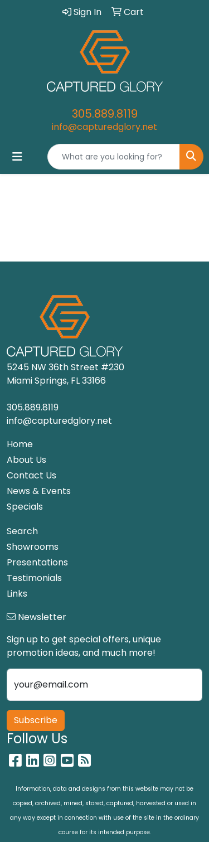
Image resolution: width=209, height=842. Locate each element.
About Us (26, 459)
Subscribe (35, 720)
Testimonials (34, 578)
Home (20, 444)
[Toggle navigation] (17, 156)
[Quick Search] (113, 157)
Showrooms (33, 546)
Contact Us (31, 475)
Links (17, 593)
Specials (25, 506)
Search (22, 531)
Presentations (37, 562)
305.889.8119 (105, 114)
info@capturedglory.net (104, 126)
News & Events (39, 491)
